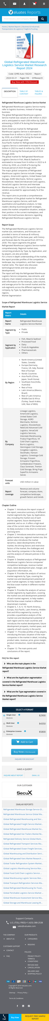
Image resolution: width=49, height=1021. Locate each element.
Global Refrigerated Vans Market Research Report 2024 (23, 858)
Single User (11, 715)
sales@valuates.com (27, 926)
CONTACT (10, 950)
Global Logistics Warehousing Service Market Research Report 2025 (23, 868)
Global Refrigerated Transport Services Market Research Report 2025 (23, 843)
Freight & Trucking (31, 29)
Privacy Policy (22, 993)
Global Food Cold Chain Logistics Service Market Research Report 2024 (23, 873)
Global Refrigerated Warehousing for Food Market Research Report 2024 (23, 888)
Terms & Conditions (16, 998)
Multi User (10, 723)
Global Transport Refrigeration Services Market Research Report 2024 (23, 883)
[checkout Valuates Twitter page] (30, 1007)
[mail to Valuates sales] (14, 4)
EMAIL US (35, 775)
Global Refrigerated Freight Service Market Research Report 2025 (23, 824)
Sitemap (12, 993)
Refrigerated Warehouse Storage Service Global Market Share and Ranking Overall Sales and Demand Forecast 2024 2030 (23, 809)
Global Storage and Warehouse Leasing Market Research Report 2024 (23, 902)
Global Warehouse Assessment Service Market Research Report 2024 (23, 897)
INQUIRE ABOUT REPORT (13, 775)
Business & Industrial (30, 26)
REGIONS (31, 944)
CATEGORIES (32, 939)
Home (4, 26)
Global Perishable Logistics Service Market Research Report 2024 (23, 893)
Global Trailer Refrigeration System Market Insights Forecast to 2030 (23, 863)
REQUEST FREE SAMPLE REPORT (35, 1017)
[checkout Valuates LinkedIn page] (24, 1007)
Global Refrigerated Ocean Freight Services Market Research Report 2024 (23, 848)
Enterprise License (14, 731)
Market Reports (14, 26)
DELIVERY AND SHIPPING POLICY (35, 972)
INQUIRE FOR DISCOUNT (24, 759)
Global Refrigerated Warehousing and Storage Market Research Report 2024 (23, 819)
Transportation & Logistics (12, 29)
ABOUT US (10, 939)
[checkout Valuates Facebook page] (19, 1007)
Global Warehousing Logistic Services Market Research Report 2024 (23, 878)
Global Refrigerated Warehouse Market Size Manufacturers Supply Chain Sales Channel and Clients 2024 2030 (23, 829)
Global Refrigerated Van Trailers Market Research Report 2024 (23, 834)
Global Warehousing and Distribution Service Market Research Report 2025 (23, 853)
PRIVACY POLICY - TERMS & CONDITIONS (34, 958)
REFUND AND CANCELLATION (34, 966)
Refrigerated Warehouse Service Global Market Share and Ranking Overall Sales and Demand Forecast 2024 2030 (23, 814)
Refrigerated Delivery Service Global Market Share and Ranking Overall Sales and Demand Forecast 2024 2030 (23, 839)
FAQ (8, 956)
